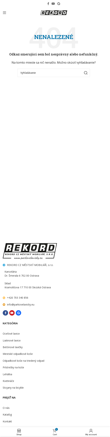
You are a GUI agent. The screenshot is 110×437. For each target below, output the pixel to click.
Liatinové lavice (12, 340)
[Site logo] (53, 12)
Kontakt (7, 421)
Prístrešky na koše (13, 367)
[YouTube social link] (53, 3)
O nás (6, 408)
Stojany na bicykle (13, 387)
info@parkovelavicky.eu (20, 304)
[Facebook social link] (48, 3)
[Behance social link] (58, 3)
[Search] (54, 73)
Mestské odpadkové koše (18, 354)
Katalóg (7, 415)
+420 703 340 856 (17, 297)
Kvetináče (8, 381)
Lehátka (7, 374)
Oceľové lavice (11, 333)
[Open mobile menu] (4, 12)
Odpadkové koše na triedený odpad (23, 361)
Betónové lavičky (13, 347)
